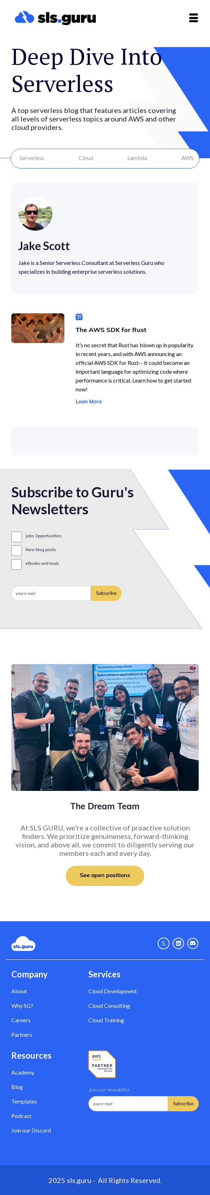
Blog (17, 1086)
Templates (24, 1101)
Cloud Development (112, 991)
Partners (21, 1034)
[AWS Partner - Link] (102, 1064)
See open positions (105, 875)
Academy (22, 1072)
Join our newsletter (109, 1090)
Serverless (31, 157)
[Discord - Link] (193, 943)
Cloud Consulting (109, 1005)
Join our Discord (31, 1130)
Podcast (21, 1115)
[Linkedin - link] (178, 943)
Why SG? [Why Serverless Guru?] (22, 1005)
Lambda (137, 157)
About (19, 991)
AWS (187, 157)
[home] (53, 18)
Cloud (85, 157)
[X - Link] (164, 943)
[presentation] (65, 618)
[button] (193, 18)
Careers (20, 1020)
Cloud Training (106, 1020)
